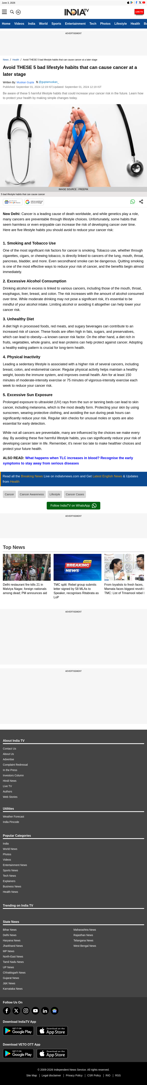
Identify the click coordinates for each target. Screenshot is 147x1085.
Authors (7, 791)
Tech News (9, 875)
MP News (8, 951)
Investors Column (13, 775)
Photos (105, 23)
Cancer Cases (75, 494)
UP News (8, 967)
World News (10, 848)
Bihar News (10, 929)
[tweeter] (16, 1011)
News (6, 59)
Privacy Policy (74, 1075)
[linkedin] (45, 1011)
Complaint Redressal (15, 764)
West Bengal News (85, 945)
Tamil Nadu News (13, 961)
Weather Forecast (13, 816)
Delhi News (9, 935)
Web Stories (10, 796)
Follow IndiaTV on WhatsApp (73, 505)
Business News (12, 886)
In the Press (10, 770)
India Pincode (11, 821)
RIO (108, 1075)
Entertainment (75, 23)
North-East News (13, 956)
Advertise (8, 759)
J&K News (9, 983)
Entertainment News (15, 865)
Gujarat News (11, 978)
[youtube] (35, 1011)
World (43, 23)
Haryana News (11, 940)
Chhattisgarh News (14, 972)
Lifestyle (120, 23)
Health (135, 23)
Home (6, 23)
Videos (19, 23)
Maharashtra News (85, 929)
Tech (92, 23)
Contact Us (9, 748)
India (31, 23)
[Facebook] (7, 1011)
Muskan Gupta (25, 82)
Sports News (10, 870)
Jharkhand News (13, 945)
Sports (56, 23)
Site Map (31, 1075)
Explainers (9, 881)
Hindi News (9, 780)
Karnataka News (13, 988)
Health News (10, 891)
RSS (118, 1075)
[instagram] (26, 1011)
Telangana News (83, 940)
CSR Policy (94, 1075)
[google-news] (54, 1011)
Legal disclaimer (51, 1075)
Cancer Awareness (32, 494)
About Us (8, 753)
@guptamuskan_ (49, 81)
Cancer (9, 494)
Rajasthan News (83, 935)
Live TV (7, 786)
